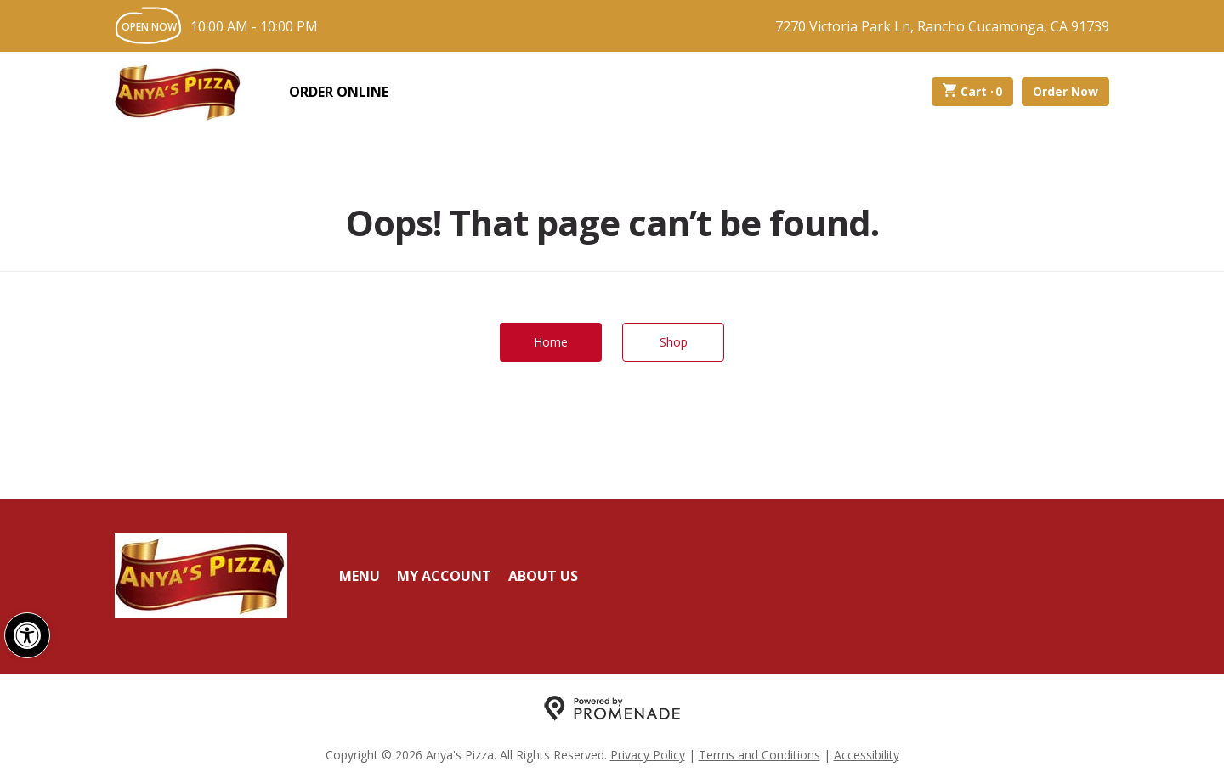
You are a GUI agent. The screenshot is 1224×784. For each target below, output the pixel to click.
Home (551, 342)
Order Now (1065, 91)
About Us (543, 576)
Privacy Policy (647, 755)
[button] (27, 635)
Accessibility (866, 755)
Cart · (973, 91)
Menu (359, 576)
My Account (444, 576)
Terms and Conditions (759, 755)
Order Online (338, 91)
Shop (674, 342)
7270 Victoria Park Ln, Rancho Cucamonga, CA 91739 (942, 26)
